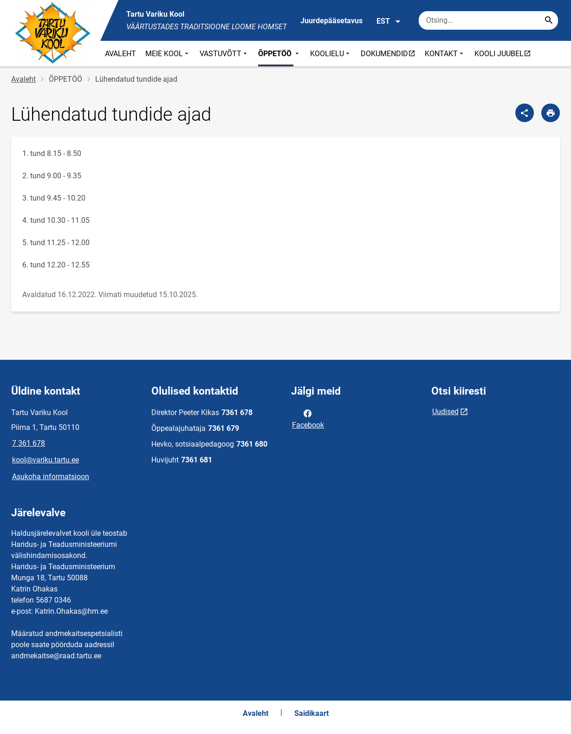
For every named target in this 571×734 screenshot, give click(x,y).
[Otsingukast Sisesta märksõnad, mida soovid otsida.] (488, 20)
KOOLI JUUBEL (505, 53)
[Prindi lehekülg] (550, 113)
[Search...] (549, 20)
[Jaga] (524, 113)
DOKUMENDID (390, 53)
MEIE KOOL (167, 53)
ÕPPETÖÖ (279, 53)
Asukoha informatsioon (50, 476)
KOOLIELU (330, 53)
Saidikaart (311, 713)
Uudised (445, 411)
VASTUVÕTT (224, 53)
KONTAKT (445, 53)
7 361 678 (28, 443)
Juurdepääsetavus (331, 20)
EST (388, 21)
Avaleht (23, 79)
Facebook (308, 418)
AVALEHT (120, 53)
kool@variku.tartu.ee (45, 459)
